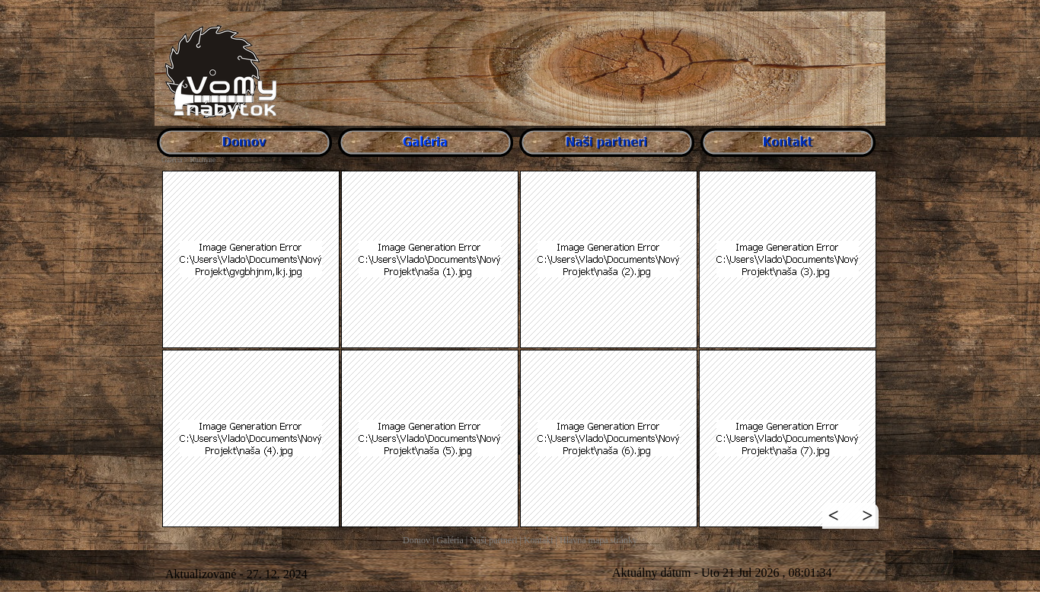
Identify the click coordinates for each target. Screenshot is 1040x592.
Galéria (449, 540)
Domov (416, 540)
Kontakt (538, 540)
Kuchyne (202, 160)
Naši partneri (493, 540)
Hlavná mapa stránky (598, 540)
